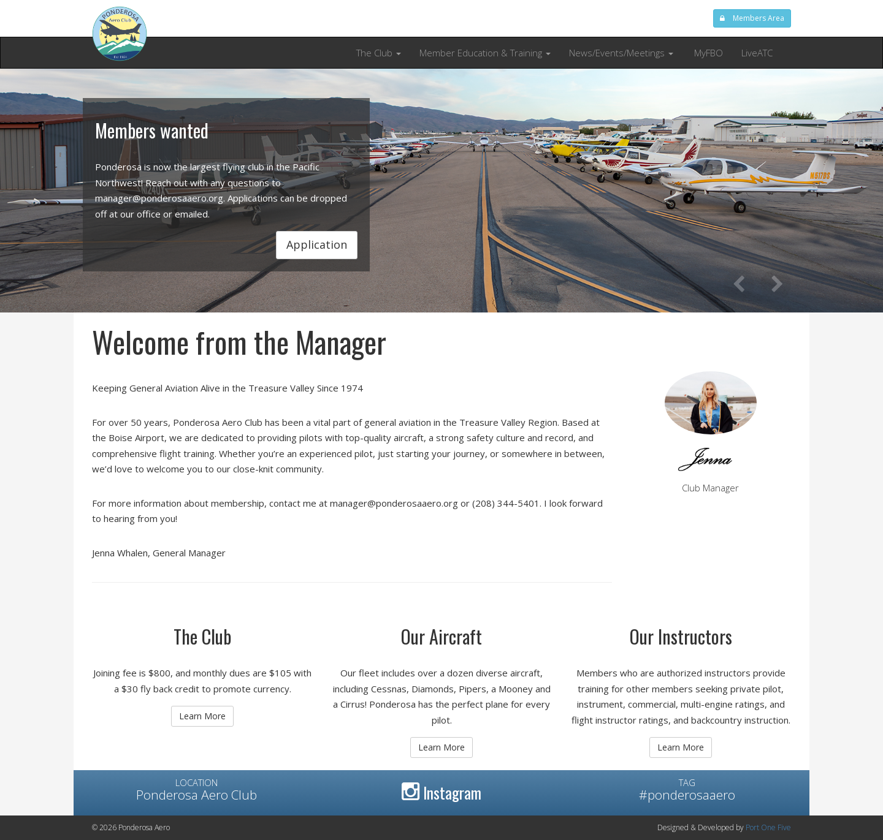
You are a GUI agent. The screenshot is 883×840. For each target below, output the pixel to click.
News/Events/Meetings (621, 53)
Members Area (752, 18)
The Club (378, 53)
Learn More (202, 716)
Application (316, 244)
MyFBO (707, 53)
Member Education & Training (485, 53)
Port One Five (768, 827)
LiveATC (757, 53)
